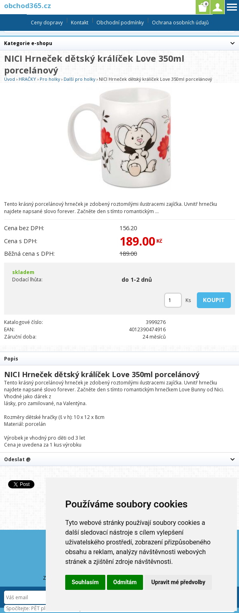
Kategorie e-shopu (28, 43)
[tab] (119, 358)
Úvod (9, 79)
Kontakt (79, 22)
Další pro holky (79, 79)
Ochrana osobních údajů (180, 22)
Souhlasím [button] (85, 582)
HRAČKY (27, 79)
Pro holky (50, 79)
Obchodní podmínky (120, 22)
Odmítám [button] (125, 582)
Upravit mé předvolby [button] (178, 582)
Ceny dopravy (47, 22)
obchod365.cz (27, 5)
